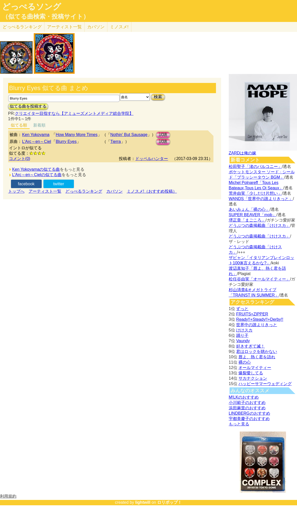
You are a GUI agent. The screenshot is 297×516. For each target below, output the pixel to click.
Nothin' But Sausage (128, 134)
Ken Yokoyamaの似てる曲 (36, 169)
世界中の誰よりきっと (256, 325)
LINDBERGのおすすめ (249, 413)
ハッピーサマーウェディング (265, 384)
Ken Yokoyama (36, 134)
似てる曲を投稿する (28, 106)
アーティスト (64, 26)
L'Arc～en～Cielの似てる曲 (37, 175)
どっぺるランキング (83, 191)
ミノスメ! (119, 26)
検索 (158, 97)
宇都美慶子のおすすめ (249, 418)
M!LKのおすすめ (244, 397)
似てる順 (19, 125)
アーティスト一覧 (45, 191)
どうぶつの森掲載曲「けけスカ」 (259, 225)
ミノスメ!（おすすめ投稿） (152, 191)
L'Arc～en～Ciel (36, 141)
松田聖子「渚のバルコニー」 (255, 166)
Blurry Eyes (66, 141)
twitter (58, 184)
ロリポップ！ (169, 502)
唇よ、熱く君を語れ (256, 357)
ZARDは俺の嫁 (242, 153)
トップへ (16, 191)
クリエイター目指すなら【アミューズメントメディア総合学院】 (74, 113)
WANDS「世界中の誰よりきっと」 (261, 198)
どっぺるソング (31, 6)
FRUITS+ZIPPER (252, 314)
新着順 (39, 125)
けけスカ (244, 330)
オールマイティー (254, 367)
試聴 (163, 134)
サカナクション (252, 378)
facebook (26, 184)
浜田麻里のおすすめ (247, 408)
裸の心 (244, 362)
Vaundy (243, 341)
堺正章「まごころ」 (247, 220)
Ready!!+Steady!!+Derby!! (259, 319)
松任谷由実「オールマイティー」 (259, 279)
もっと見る (239, 424)
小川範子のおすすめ (247, 402)
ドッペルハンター (151, 158)
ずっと (242, 308)
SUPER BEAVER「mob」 (252, 215)
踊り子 (242, 335)
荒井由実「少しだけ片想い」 (255, 193)
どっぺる (22, 26)
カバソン (96, 26)
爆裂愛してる (250, 373)
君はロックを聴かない (256, 351)
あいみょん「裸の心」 (249, 209)
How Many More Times (77, 134)
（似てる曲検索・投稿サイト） (45, 16)
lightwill (143, 502)
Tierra (115, 141)
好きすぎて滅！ (250, 346)
